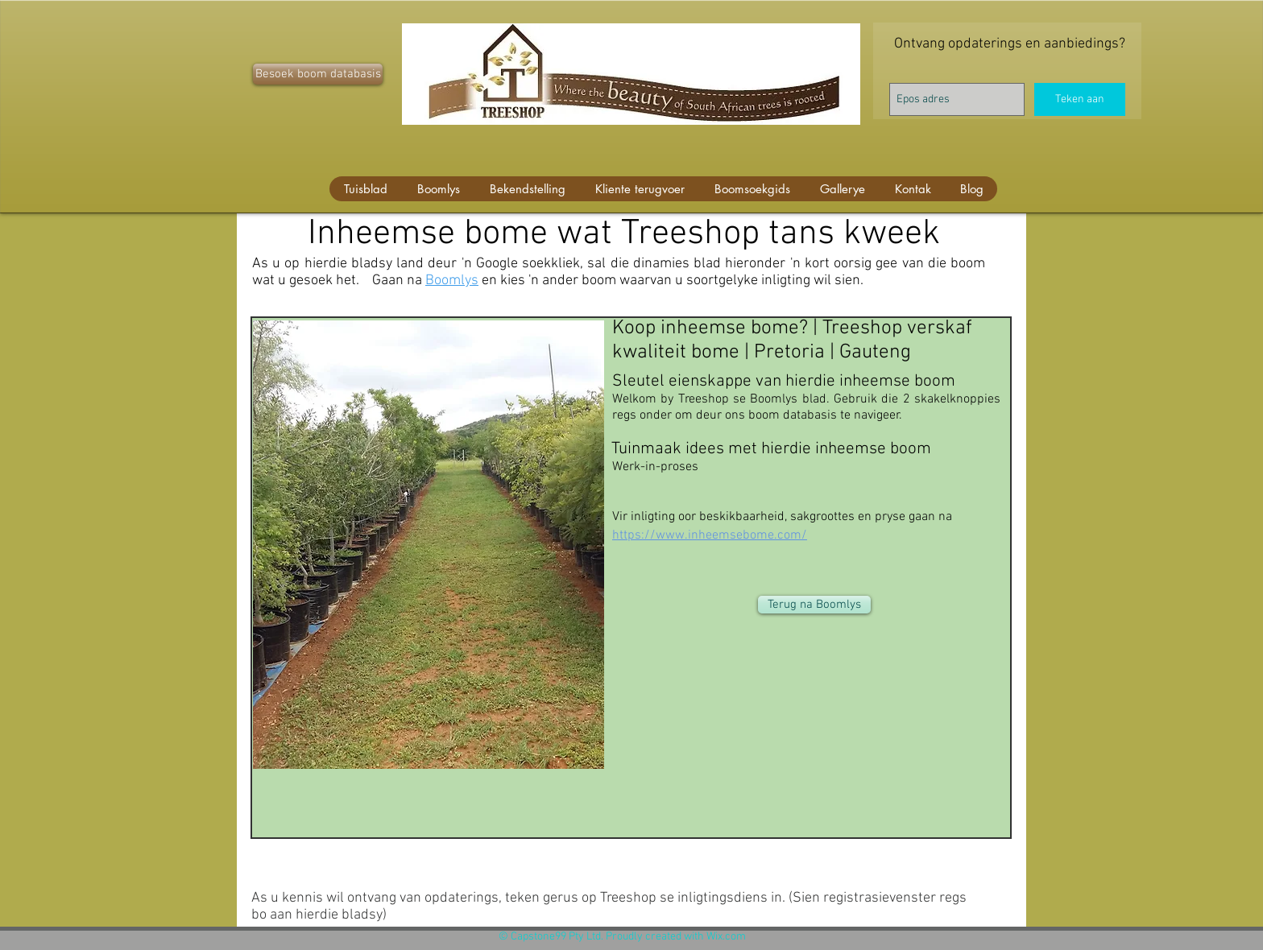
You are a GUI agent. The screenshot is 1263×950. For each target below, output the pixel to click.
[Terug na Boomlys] (814, 604)
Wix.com (726, 937)
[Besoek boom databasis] (318, 74)
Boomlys (451, 280)
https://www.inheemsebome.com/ (709, 535)
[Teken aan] (1079, 99)
